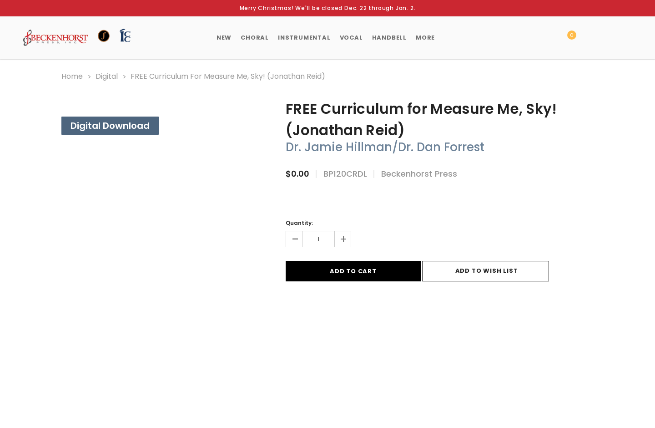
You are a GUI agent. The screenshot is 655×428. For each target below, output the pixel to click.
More (425, 37)
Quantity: (299, 222)
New (224, 37)
